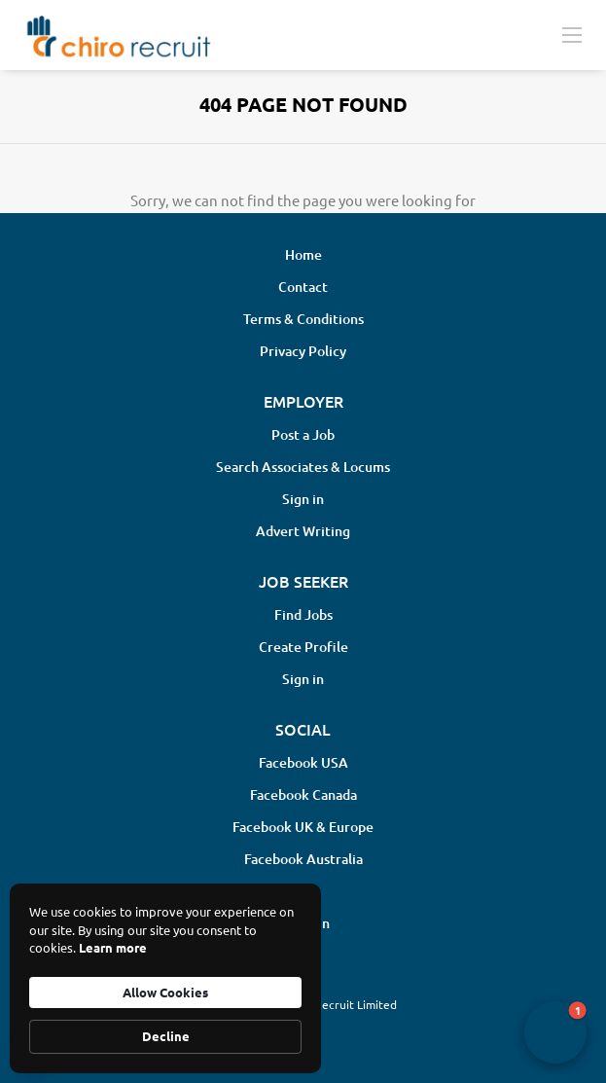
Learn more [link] (113, 947)
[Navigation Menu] (572, 34)
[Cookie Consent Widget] (165, 978)
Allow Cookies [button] (165, 992)
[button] (555, 1032)
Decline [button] (166, 1036)
